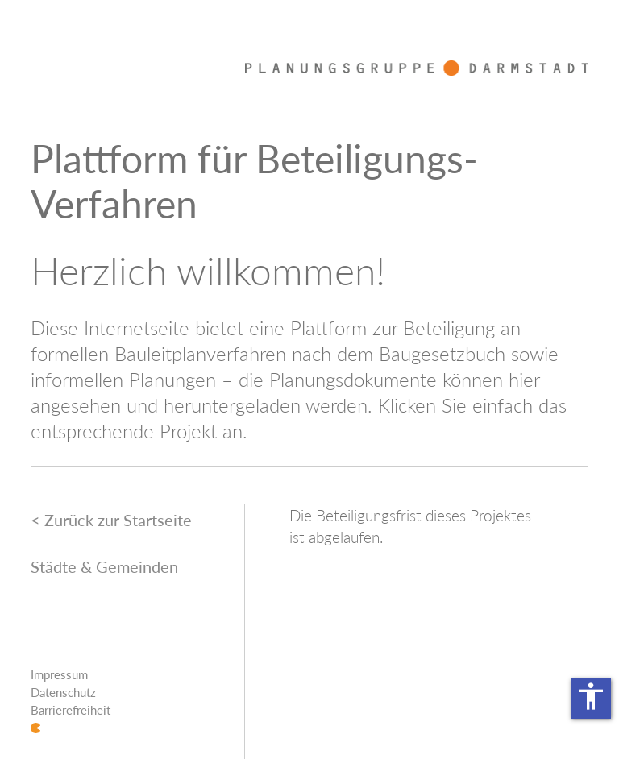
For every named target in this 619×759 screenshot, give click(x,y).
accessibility (591, 696)
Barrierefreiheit (70, 710)
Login (35, 728)
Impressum (59, 674)
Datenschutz (63, 692)
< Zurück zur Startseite (111, 519)
